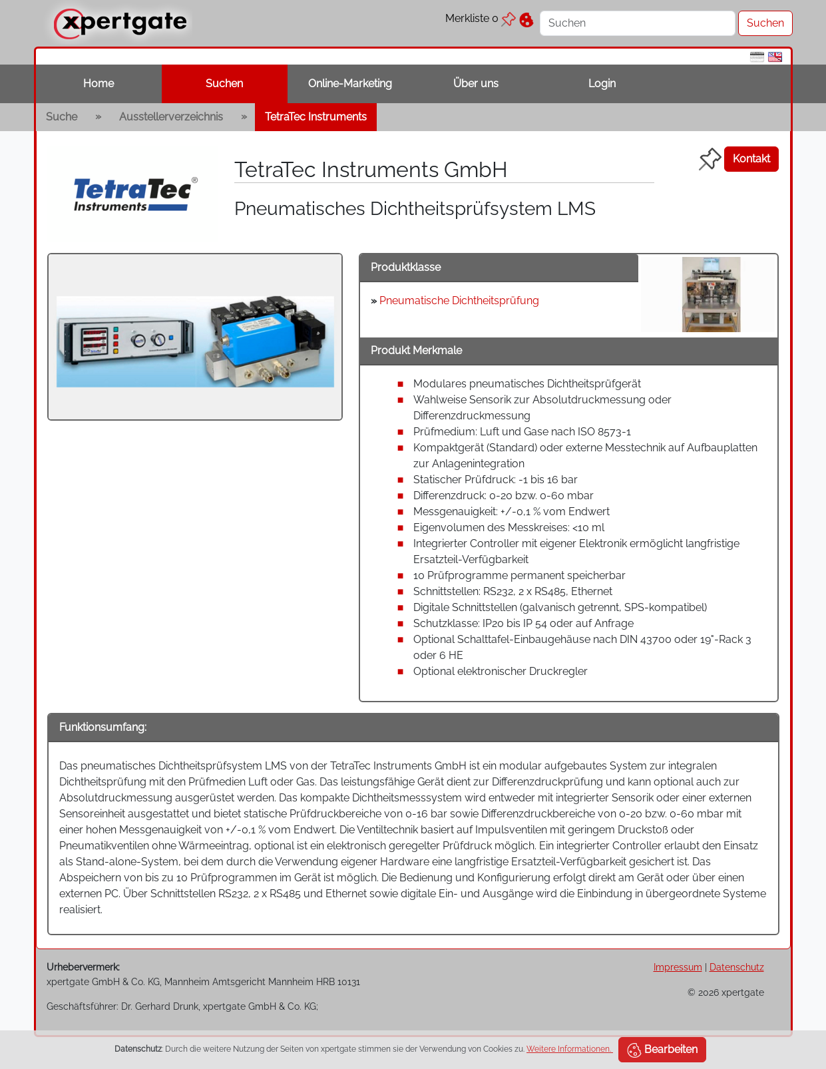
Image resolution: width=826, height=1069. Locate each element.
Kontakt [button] (751, 158)
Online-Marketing (350, 83)
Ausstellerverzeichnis (171, 116)
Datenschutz (737, 966)
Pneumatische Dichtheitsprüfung (459, 300)
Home (98, 83)
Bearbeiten (662, 1050)
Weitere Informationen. (569, 1049)
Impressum (678, 966)
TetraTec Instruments (316, 116)
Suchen (224, 83)
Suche (61, 116)
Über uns (476, 83)
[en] (775, 56)
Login (602, 83)
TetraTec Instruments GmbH (371, 169)
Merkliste (480, 18)
